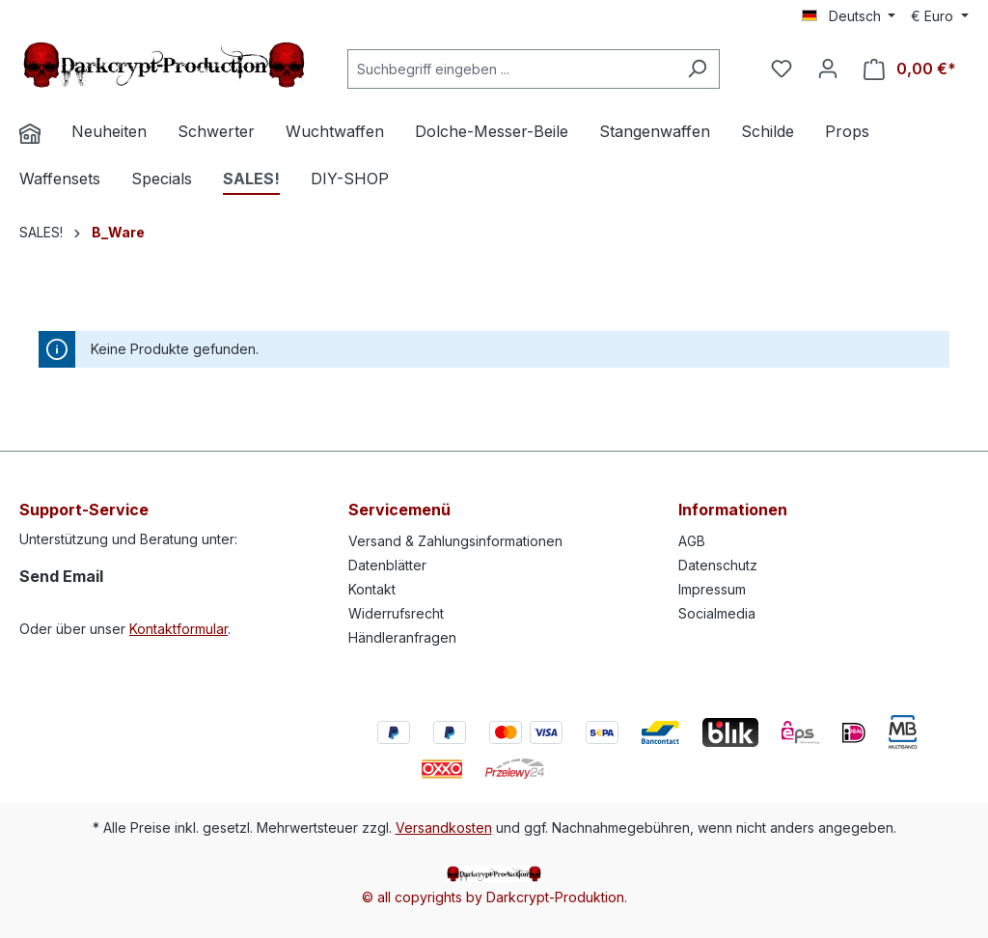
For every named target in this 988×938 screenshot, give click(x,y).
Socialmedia (716, 613)
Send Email (61, 576)
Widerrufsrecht (396, 613)
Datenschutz (717, 565)
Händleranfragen (402, 637)
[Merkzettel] (781, 68)
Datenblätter (387, 565)
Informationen (732, 509)
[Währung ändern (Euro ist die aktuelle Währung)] (940, 16)
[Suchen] (697, 69)
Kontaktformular (178, 629)
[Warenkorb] (910, 69)
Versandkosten (444, 827)
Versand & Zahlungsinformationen (455, 541)
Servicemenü (399, 509)
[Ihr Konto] (828, 68)
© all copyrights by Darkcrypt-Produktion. (494, 897)
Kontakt (372, 589)
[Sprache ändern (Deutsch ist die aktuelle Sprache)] (849, 16)
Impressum (712, 589)
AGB (691, 541)
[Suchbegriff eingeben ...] (511, 69)
